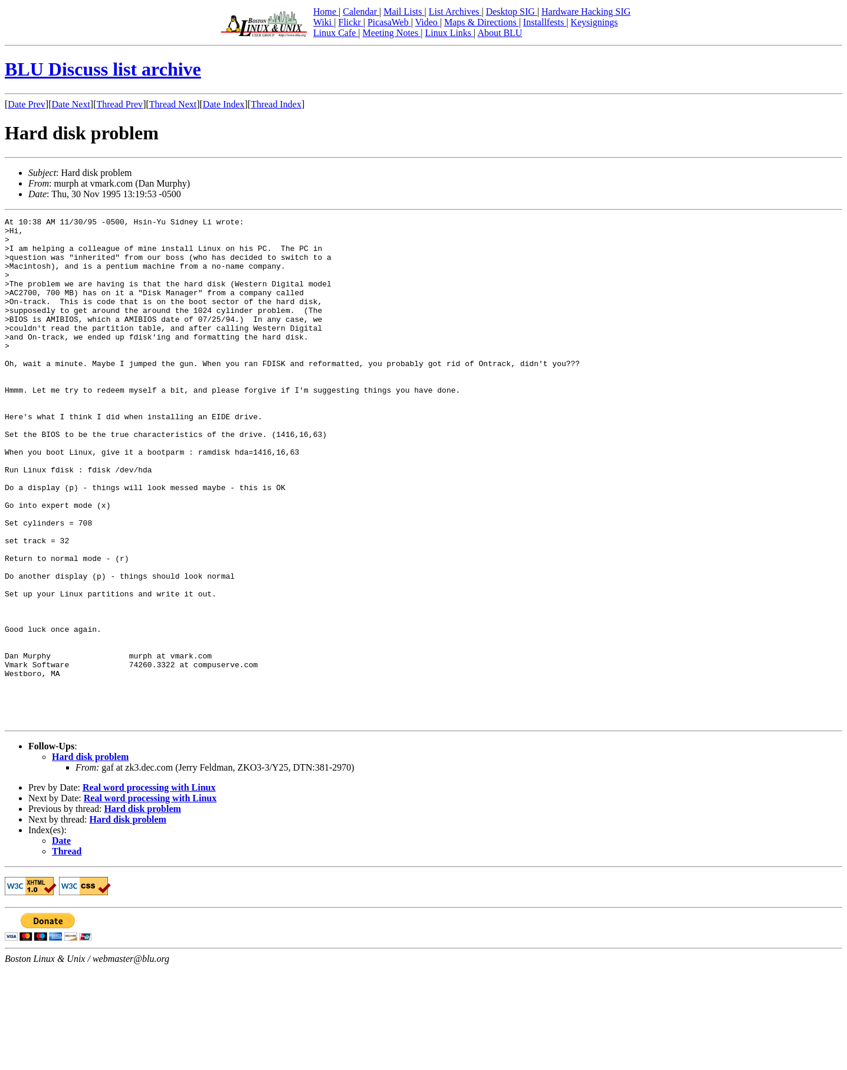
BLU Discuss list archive (103, 69)
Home (326, 11)
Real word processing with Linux (149, 888)
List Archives (455, 11)
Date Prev (26, 104)
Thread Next (172, 104)
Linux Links (449, 33)
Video (427, 22)
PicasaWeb (389, 22)
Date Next (71, 104)
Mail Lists (403, 11)
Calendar (361, 11)
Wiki (323, 22)
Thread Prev (119, 104)
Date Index (224, 104)
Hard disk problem (90, 858)
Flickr (350, 22)
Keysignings (594, 22)
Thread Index (276, 104)
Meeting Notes (392, 33)
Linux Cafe (335, 33)
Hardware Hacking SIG (586, 11)
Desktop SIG (511, 11)
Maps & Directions (481, 22)
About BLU (499, 33)
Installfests (544, 22)
